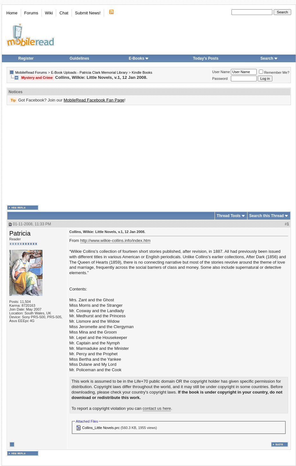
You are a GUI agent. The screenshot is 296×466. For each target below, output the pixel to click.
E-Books (139, 58)
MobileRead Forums (31, 72)
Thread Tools (228, 216)
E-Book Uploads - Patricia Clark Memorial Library (89, 72)
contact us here (157, 408)
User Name (221, 72)
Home (12, 13)
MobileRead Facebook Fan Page (94, 100)
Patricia (20, 233)
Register (26, 58)
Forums (31, 13)
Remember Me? (274, 72)
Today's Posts (205, 58)
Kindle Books (142, 72)
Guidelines (79, 58)
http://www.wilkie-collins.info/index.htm (115, 240)
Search (269, 58)
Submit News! (88, 13)
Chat (63, 13)
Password (220, 78)
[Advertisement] (139, 155)
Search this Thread (266, 216)
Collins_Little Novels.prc (100, 428)
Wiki (49, 13)
